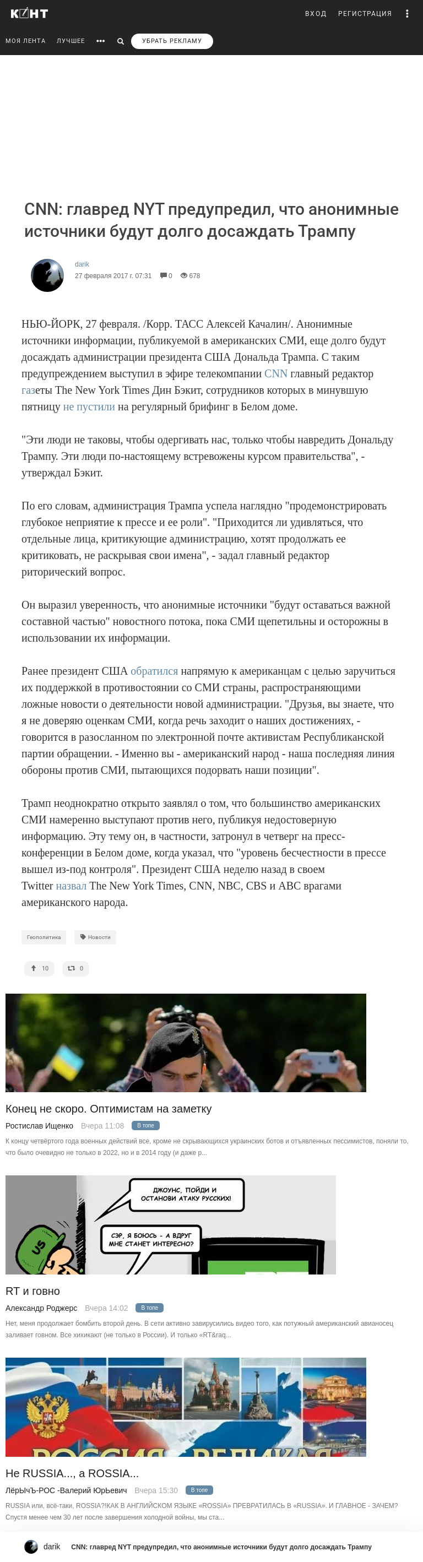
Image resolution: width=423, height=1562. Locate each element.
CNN (276, 373)
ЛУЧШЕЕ (71, 41)
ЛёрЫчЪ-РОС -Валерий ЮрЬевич (66, 1490)
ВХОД (316, 14)
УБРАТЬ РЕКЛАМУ (172, 41)
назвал (71, 886)
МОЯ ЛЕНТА (26, 41)
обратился (154, 671)
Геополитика (44, 937)
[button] (407, 14)
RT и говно (33, 1291)
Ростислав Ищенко (39, 1125)
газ (28, 390)
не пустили (89, 406)
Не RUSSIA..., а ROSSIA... (72, 1473)
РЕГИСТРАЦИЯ (365, 14)
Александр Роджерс (41, 1308)
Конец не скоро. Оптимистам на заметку (109, 1109)
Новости (95, 937)
